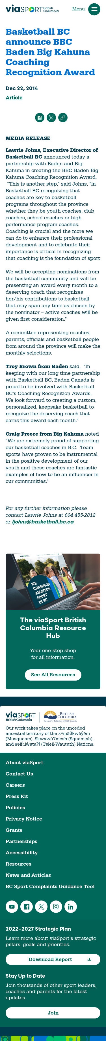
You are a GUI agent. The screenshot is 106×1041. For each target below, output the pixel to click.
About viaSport (24, 762)
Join (53, 1013)
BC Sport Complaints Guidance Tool (50, 886)
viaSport (32, 8)
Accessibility (22, 853)
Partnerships (21, 841)
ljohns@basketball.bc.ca (42, 522)
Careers (15, 785)
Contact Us (19, 774)
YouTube (12, 906)
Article (14, 98)
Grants (14, 830)
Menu (86, 9)
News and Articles (28, 875)
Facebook (26, 906)
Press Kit (17, 796)
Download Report (60, 959)
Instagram (56, 906)
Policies (15, 807)
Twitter (41, 906)
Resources (18, 864)
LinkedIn (70, 906)
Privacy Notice (24, 819)
